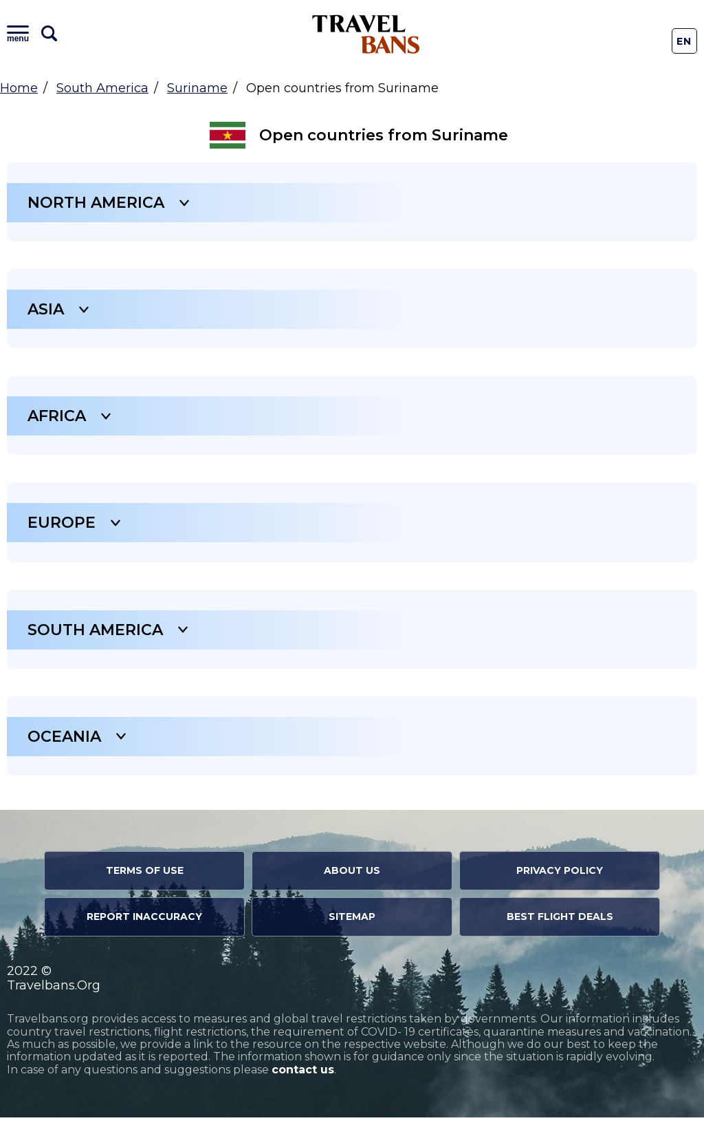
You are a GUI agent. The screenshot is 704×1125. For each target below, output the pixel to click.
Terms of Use (145, 878)
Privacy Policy (559, 878)
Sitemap (352, 924)
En (684, 41)
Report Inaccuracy (144, 924)
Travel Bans (366, 34)
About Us (352, 878)
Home (19, 88)
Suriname (197, 88)
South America (102, 88)
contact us (303, 1077)
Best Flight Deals (560, 924)
